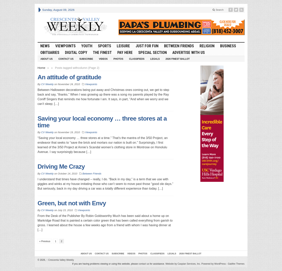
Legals (155, 59)
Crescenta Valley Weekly (60, 260)
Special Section (152, 52)
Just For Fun (147, 46)
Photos (118, 59)
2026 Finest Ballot (177, 59)
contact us (143, 263)
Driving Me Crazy (61, 166)
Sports (104, 46)
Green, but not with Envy (72, 203)
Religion (207, 46)
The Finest (102, 52)
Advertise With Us (188, 52)
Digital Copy (76, 52)
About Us (47, 59)
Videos (103, 59)
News (45, 46)
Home (41, 67)
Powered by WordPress (213, 263)
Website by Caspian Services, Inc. (183, 263)
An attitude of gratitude (69, 77)
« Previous (44, 241)
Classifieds (136, 59)
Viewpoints (65, 46)
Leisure (123, 46)
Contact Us (66, 59)
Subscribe (86, 59)
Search (218, 9)
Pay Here (125, 52)
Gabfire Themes (236, 263)
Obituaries (49, 52)
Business (228, 46)
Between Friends (179, 46)
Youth (86, 46)
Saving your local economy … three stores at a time (102, 122)
